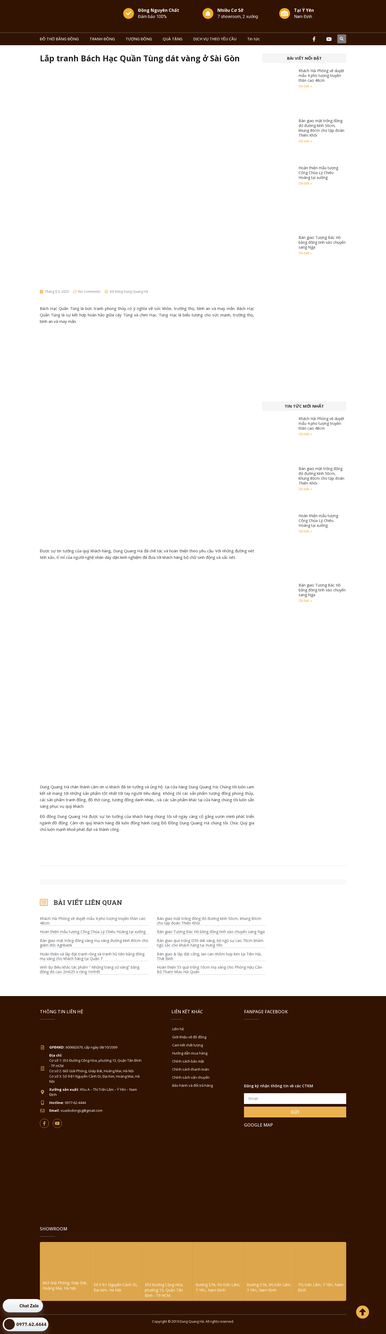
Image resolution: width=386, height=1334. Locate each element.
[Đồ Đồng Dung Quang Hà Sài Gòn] (295, 1172)
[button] (341, 38)
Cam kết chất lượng (187, 1045)
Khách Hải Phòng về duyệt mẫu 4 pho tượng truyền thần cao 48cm (321, 75)
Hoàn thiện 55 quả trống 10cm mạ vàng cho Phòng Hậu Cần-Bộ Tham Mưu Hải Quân (210, 969)
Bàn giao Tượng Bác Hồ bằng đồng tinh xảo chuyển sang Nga (322, 242)
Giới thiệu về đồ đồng (189, 1037)
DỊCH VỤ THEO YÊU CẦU (214, 38)
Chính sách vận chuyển (191, 1077)
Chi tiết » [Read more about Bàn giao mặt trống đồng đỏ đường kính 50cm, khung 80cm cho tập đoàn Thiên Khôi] (305, 141)
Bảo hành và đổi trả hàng (192, 1085)
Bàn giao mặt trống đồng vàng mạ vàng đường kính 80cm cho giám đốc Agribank (94, 943)
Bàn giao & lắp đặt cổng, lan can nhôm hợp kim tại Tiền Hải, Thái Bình (209, 956)
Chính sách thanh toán (190, 1069)
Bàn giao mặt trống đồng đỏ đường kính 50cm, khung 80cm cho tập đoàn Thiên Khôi (321, 128)
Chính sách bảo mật (188, 1061)
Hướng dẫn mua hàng (189, 1053)
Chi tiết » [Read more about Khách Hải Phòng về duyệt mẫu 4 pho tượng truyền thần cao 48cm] (305, 86)
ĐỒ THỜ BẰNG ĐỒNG (59, 38)
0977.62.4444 (31, 1324)
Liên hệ (178, 1028)
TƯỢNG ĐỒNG (139, 38)
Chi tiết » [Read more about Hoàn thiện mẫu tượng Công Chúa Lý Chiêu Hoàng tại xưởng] (305, 183)
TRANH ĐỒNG (102, 38)
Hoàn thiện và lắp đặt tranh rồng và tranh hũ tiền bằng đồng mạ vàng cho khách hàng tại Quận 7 (92, 956)
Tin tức (253, 38)
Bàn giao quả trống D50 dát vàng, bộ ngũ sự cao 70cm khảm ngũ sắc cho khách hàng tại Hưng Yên (210, 943)
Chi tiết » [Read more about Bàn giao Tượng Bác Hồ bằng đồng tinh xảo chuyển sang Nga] (305, 253)
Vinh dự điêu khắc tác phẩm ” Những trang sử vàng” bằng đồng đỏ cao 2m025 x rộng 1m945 (89, 969)
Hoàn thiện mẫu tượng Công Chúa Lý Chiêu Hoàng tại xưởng (318, 172)
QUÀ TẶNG (172, 38)
